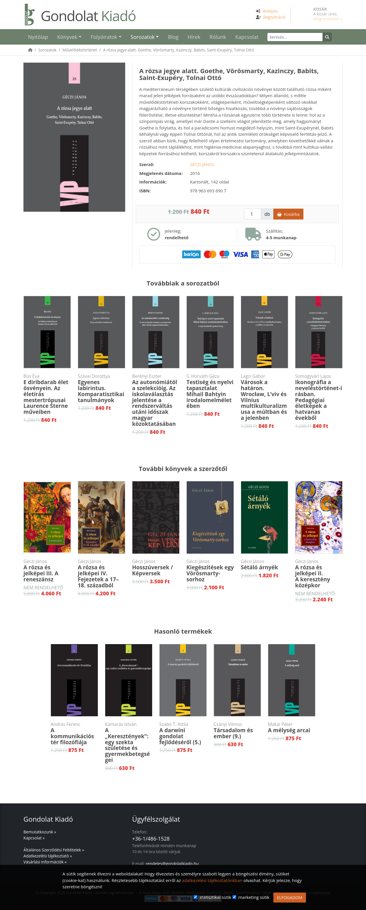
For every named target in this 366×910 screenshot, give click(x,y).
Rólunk (218, 36)
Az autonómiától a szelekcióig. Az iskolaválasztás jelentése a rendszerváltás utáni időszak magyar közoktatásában (156, 400)
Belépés (270, 11)
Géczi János (202, 164)
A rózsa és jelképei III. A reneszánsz (47, 570)
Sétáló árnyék (264, 564)
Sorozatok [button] (143, 36)
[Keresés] (295, 37)
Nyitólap (38, 36)
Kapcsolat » (34, 838)
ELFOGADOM (289, 897)
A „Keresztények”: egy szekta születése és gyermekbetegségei (128, 742)
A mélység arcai (291, 727)
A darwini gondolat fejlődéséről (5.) (183, 733)
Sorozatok (47, 50)
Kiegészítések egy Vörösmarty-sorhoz (210, 570)
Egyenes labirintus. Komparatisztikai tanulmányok (101, 388)
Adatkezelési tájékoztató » (47, 856)
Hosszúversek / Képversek (156, 567)
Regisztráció (274, 17)
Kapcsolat (246, 36)
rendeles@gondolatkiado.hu (172, 863)
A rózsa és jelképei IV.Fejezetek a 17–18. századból (101, 573)
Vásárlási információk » (45, 862)
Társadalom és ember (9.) (237, 730)
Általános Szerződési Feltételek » (53, 850)
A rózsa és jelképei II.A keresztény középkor (319, 573)
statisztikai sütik (215, 897)
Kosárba (288, 214)
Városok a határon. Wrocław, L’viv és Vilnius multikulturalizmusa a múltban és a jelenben (264, 397)
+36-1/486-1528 (151, 838)
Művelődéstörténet (79, 50)
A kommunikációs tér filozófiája (74, 733)
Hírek (194, 36)
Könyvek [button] (67, 36)
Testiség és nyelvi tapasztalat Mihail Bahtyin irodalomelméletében (210, 391)
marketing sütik (253, 897)
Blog (173, 36)
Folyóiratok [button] (104, 36)
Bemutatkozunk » (39, 832)
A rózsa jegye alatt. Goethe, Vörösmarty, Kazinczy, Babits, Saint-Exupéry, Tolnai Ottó (178, 50)
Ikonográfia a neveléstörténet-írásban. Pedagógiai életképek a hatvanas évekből (319, 397)
